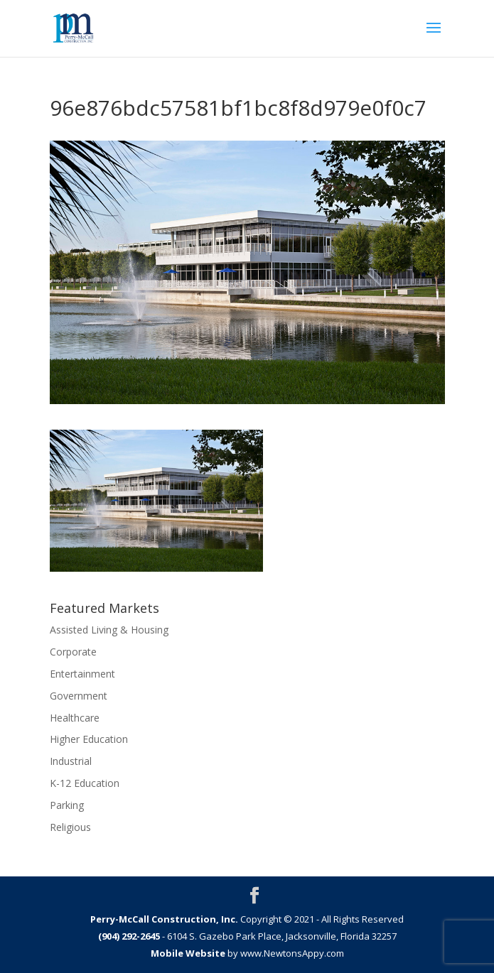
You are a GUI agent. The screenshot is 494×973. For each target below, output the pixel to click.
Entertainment (82, 673)
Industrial (71, 761)
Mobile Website (188, 953)
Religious (70, 827)
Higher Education (89, 739)
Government (78, 695)
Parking (67, 805)
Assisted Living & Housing (109, 629)
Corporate (73, 651)
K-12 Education (84, 783)
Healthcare (75, 717)
